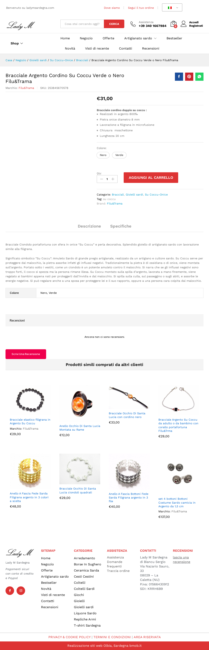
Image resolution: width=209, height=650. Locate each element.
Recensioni (150, 48)
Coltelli (79, 583)
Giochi (79, 595)
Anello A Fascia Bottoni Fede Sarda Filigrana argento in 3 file (128, 497)
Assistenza (146, 22)
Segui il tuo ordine (141, 7)
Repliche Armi (85, 619)
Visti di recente (97, 48)
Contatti (125, 48)
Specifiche (120, 226)
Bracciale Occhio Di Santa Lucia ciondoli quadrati (77, 490)
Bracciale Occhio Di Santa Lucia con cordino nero (127, 415)
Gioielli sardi (134, 194)
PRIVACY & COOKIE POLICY (69, 637)
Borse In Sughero (87, 564)
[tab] (89, 228)
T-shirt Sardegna (87, 625)
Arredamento (84, 558)
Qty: (99, 173)
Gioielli (79, 601)
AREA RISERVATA (147, 637)
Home (65, 38)
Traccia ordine (118, 571)
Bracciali (118, 194)
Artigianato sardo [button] (138, 38)
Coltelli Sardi (84, 589)
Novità (70, 48)
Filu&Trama (26, 88)
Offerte (108, 38)
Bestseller (174, 38)
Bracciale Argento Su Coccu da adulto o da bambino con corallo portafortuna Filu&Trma (178, 425)
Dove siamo (112, 7)
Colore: (102, 148)
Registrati (196, 25)
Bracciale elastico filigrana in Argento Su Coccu (30, 421)
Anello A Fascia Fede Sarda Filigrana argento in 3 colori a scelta (29, 497)
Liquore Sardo (85, 613)
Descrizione (89, 226)
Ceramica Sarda (86, 570)
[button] (103, 155)
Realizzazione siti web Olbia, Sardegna (97, 646)
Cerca (114, 23)
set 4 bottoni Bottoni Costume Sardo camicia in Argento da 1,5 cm (177, 502)
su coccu (109, 199)
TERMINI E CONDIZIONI (112, 637)
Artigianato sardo (55, 576)
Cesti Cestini (84, 576)
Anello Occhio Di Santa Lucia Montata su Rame (79, 427)
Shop (15, 43)
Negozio (86, 38)
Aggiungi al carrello (151, 177)
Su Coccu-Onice (156, 194)
